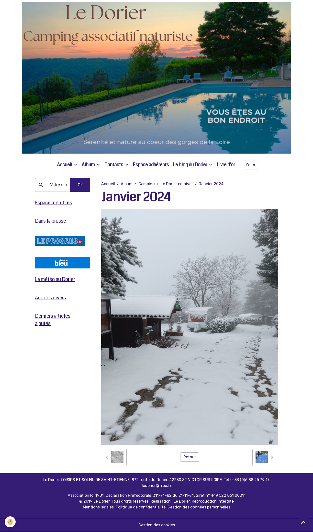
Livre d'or (226, 164)
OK (80, 184)
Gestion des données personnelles (199, 507)
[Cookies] (10, 521)
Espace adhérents (151, 164)
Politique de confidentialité (141, 507)
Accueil (65, 164)
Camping (146, 183)
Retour (189, 457)
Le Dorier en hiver (177, 183)
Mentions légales (98, 507)
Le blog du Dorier (190, 164)
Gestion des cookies (156, 525)
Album (89, 164)
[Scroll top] (303, 522)
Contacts (114, 164)
